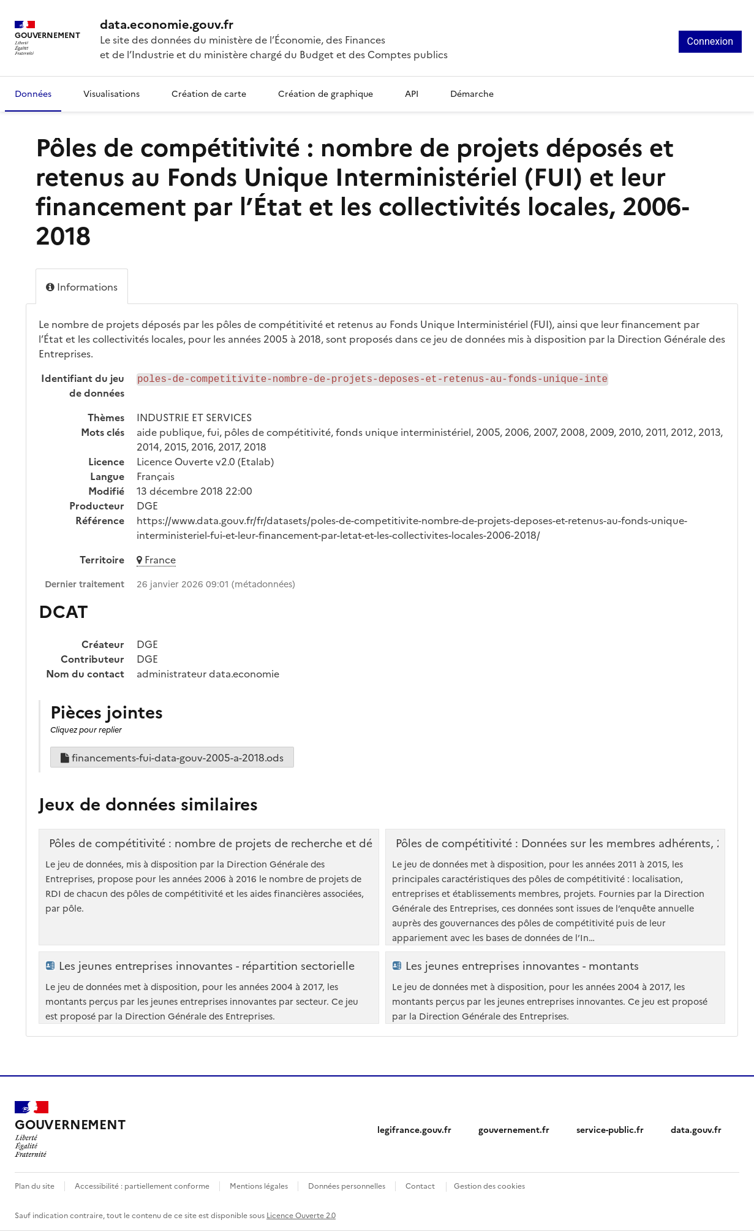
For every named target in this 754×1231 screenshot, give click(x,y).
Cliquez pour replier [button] (86, 729)
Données (33, 93)
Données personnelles (346, 1185)
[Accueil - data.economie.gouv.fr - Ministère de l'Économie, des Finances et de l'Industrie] (70, 1129)
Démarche (472, 93)
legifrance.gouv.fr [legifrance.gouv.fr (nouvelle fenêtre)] (414, 1129)
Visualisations (111, 93)
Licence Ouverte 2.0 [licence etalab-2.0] (301, 1215)
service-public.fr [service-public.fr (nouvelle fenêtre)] (610, 1129)
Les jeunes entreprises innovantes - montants (522, 965)
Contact (420, 1185)
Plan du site (35, 1185)
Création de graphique (325, 93)
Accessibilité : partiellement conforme (142, 1185)
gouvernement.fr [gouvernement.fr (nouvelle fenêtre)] (513, 1129)
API (411, 93)
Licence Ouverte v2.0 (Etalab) (205, 461)
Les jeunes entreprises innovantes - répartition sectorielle (207, 965)
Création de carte (209, 93)
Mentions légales (259, 1185)
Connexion (710, 41)
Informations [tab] (82, 286)
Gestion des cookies (489, 1185)
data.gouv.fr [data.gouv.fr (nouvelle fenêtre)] (696, 1129)
